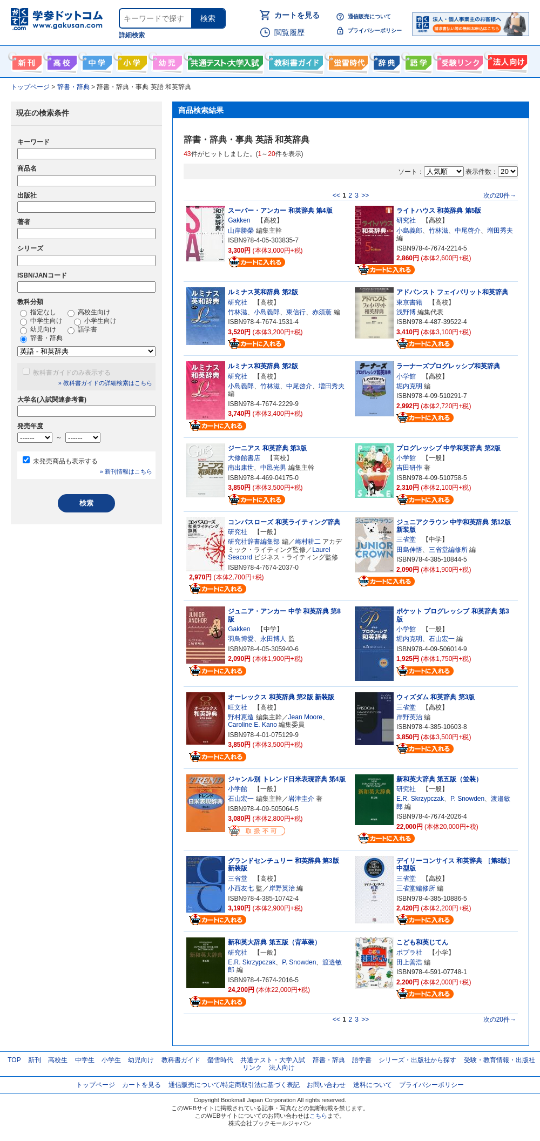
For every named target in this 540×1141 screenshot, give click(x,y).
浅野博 (406, 312)
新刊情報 (25, 60)
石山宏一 (442, 639)
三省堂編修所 (448, 549)
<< (336, 195)
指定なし (38, 312)
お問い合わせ (326, 1085)
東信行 (296, 312)
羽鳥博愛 (241, 639)
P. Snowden (467, 798)
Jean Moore (305, 717)
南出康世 (241, 467)
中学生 (84, 1060)
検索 (207, 18)
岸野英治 (409, 717)
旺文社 (237, 707)
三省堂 (406, 539)
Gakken (239, 220)
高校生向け (60, 60)
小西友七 (241, 888)
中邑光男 (273, 467)
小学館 (406, 376)
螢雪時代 (347, 60)
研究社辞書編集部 (254, 541)
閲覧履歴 (289, 32)
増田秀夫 (500, 230)
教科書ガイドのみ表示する (72, 372)
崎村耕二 (308, 541)
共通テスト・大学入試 (224, 60)
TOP (14, 1060)
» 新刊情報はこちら (126, 471)
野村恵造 (241, 717)
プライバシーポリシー (375, 30)
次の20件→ (499, 195)
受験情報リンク (458, 60)
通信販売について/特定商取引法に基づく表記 (234, 1085)
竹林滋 (438, 230)
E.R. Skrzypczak (420, 798)
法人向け (506, 60)
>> (365, 195)
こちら (318, 1115)
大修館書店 (244, 458)
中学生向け (95, 60)
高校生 (58, 1060)
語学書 (417, 60)
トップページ (95, 1085)
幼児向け (166, 60)
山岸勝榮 (241, 230)
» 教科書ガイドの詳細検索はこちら (105, 383)
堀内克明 (409, 386)
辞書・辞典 (41, 338)
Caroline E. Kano (252, 724)
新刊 (34, 1060)
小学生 (111, 1060)
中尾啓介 (468, 230)
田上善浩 (409, 962)
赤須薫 (322, 312)
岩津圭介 (301, 798)
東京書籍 (409, 302)
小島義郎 (409, 230)
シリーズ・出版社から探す (417, 1060)
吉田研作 (409, 467)
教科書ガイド (295, 60)
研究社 (406, 220)
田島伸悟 (409, 549)
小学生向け (130, 60)
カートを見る (297, 15)
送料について (372, 1085)
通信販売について (369, 16)
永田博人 (273, 639)
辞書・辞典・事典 (385, 60)
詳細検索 (132, 35)
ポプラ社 (409, 952)
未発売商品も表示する (65, 461)
